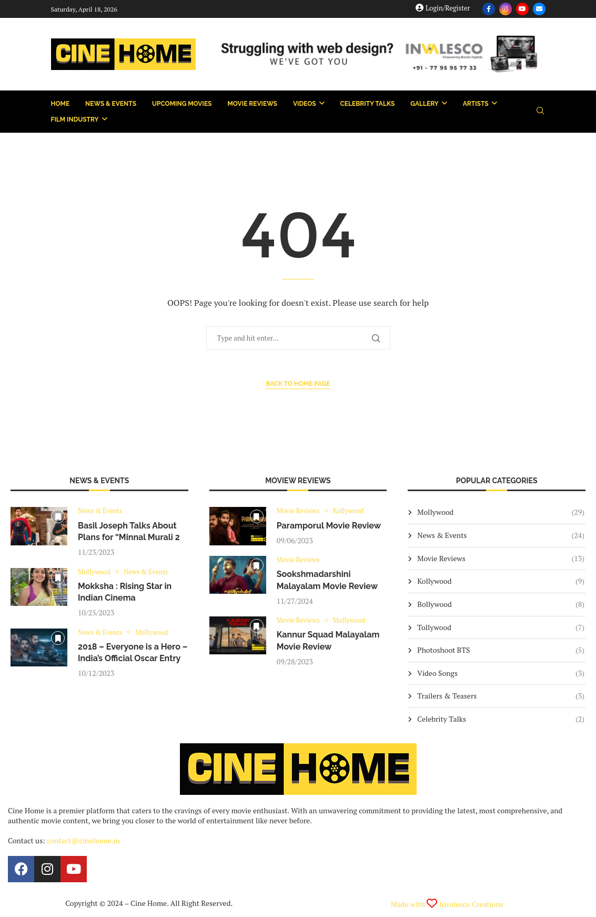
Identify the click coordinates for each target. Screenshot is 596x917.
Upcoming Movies (181, 103)
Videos (304, 103)
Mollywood (500, 512)
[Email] (539, 9)
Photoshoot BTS (500, 650)
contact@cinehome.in (83, 840)
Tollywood (500, 627)
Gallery (424, 103)
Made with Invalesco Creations (447, 904)
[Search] (540, 112)
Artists (476, 103)
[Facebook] (488, 9)
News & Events (110, 103)
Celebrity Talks (367, 103)
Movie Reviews (252, 103)
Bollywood (500, 604)
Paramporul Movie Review (329, 526)
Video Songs (500, 673)
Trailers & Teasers (500, 696)
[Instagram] (505, 9)
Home (60, 103)
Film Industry (75, 119)
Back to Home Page (298, 383)
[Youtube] (522, 9)
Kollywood (500, 581)
